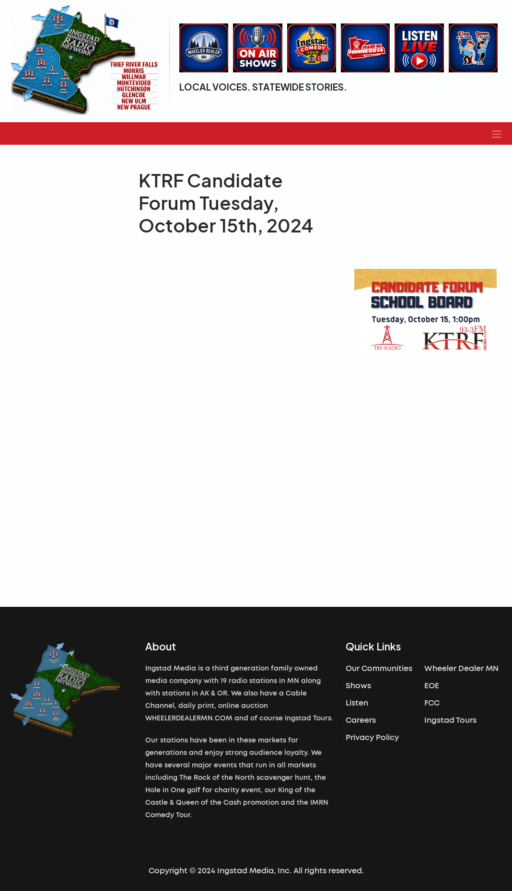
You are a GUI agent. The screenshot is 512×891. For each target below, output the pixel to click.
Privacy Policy (372, 737)
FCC (432, 703)
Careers (361, 720)
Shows (358, 686)
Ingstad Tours (450, 720)
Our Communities (379, 668)
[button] (496, 133)
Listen (357, 703)
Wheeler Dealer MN (461, 668)
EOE (431, 686)
